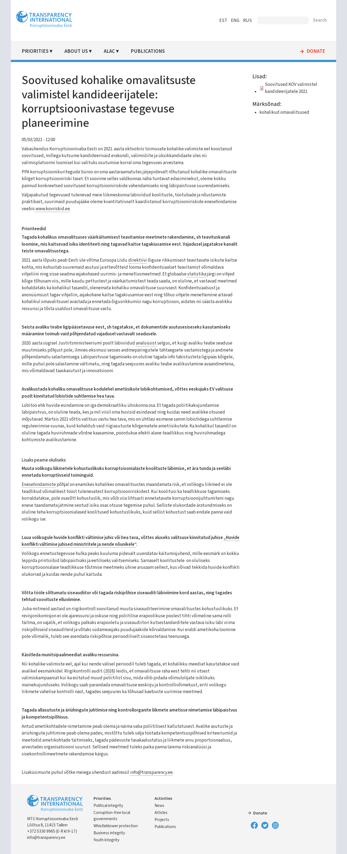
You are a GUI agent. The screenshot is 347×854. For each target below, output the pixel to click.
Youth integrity (106, 840)
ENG (235, 21)
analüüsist (146, 343)
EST (223, 21)
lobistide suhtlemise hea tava (84, 396)
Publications (148, 51)
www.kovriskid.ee (52, 209)
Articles (161, 812)
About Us (76, 51)
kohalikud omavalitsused (284, 112)
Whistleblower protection (116, 826)
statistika (196, 274)
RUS (247, 21)
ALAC (109, 51)
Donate (316, 51)
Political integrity (108, 805)
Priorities (35, 51)
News (159, 805)
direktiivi (137, 260)
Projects (162, 819)
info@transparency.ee (151, 772)
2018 (109, 671)
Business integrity (109, 833)
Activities (163, 798)
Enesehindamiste (39, 485)
